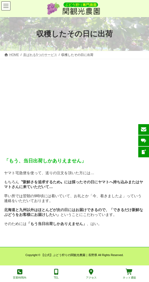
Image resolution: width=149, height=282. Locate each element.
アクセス (91, 274)
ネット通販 (129, 274)
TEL (56, 274)
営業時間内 (19, 274)
